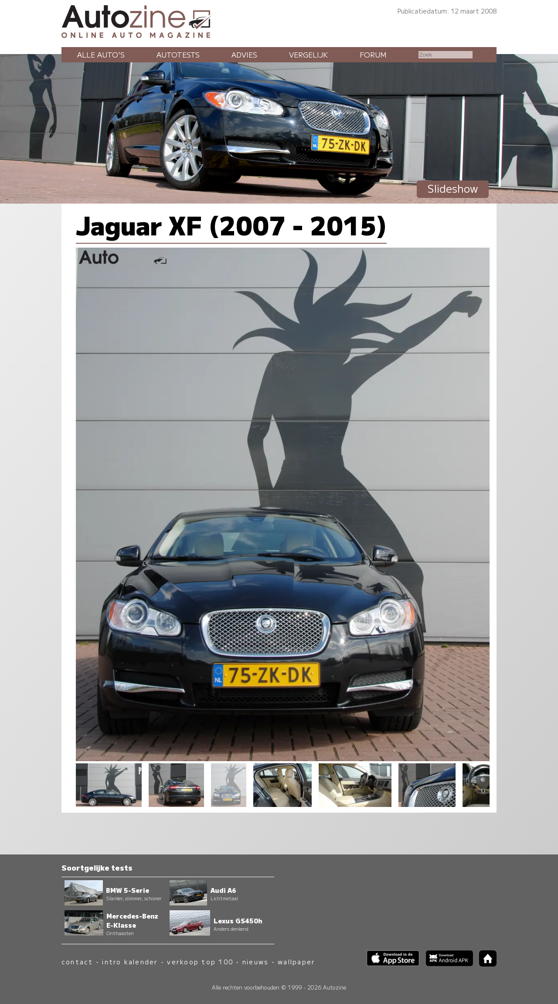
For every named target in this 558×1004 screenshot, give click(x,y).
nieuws (255, 961)
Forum (373, 54)
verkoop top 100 (200, 961)
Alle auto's (101, 54)
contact (77, 961)
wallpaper (296, 961)
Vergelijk (308, 54)
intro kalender (130, 961)
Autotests (178, 54)
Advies (244, 54)
